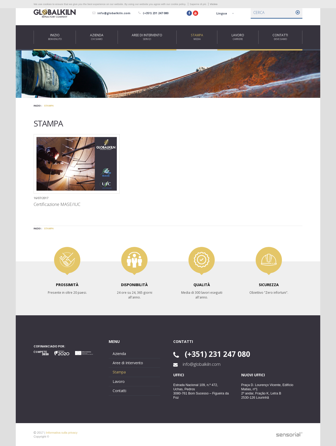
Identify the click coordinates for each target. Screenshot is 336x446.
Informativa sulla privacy (61, 432)
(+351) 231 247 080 (211, 354)
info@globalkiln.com (196, 364)
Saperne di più (198, 4)
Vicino (213, 4)
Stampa (49, 105)
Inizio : (38, 105)
